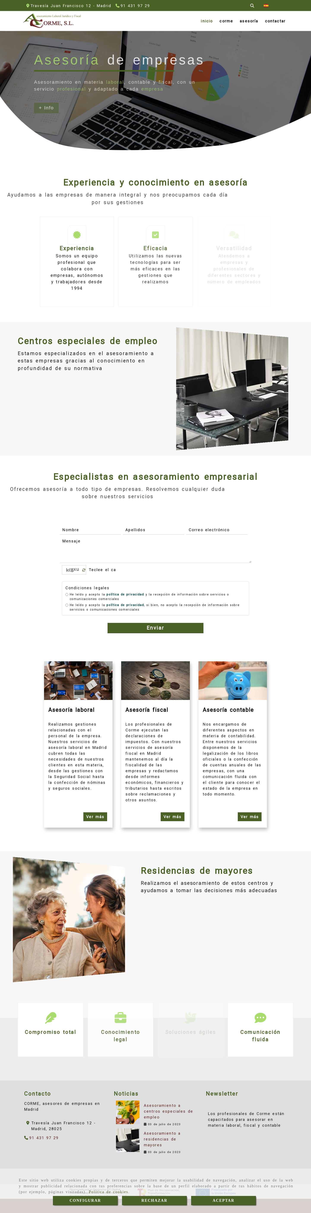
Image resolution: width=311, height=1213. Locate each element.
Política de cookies (108, 1192)
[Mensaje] (155, 550)
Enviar (156, 628)
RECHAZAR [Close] (154, 1200)
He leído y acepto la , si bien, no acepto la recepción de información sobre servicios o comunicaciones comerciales (152, 607)
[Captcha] (102, 570)
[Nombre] (90, 530)
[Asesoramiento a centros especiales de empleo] (127, 1112)
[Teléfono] (133, 5)
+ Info (46, 107)
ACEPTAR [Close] (224, 1200)
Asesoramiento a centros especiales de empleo (168, 1111)
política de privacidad (125, 594)
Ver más (95, 816)
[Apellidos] (153, 530)
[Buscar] (252, 5)
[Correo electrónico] (217, 530)
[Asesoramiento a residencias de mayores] (127, 1140)
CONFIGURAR (85, 1200)
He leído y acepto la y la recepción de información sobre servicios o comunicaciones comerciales (147, 597)
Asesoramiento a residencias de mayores (162, 1139)
